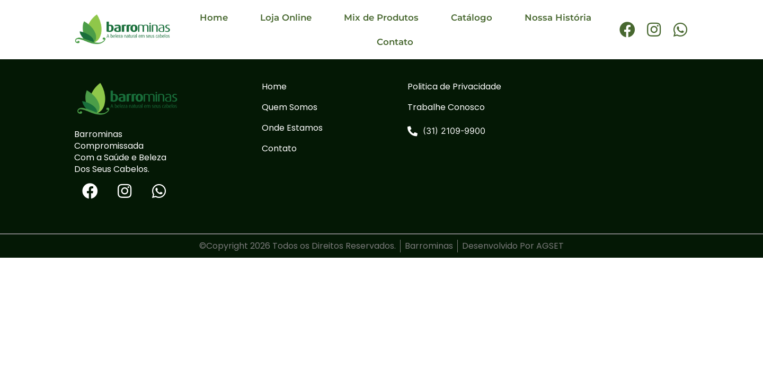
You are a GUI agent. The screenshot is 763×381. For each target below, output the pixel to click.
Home (214, 17)
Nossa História (558, 17)
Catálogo (471, 17)
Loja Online (286, 17)
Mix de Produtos (381, 17)
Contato (395, 42)
